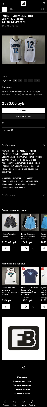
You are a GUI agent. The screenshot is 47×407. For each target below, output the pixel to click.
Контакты (22, 377)
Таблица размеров (22, 385)
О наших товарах (22, 389)
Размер (5, 77)
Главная (6, 16)
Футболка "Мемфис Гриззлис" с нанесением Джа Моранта (29, 291)
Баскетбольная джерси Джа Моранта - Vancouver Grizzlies (10, 291)
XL (31, 80)
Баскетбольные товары (24, 16)
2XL (37, 80)
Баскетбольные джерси (13, 19)
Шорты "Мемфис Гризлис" (9, 235)
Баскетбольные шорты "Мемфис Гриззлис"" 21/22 (28, 236)
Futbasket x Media (22, 393)
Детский (7, 80)
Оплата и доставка (22, 381)
